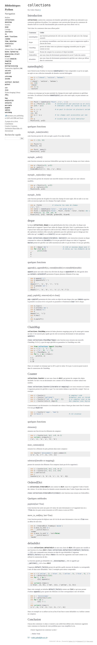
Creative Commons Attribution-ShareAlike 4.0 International (13, 128)
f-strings (7, 29)
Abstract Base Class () (13, 49)
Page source (90, 641)
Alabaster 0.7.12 (81, 641)
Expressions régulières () (13, 68)
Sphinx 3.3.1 (72, 641)
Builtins (7, 17)
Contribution (9, 124)
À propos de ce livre (11, 121)
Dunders (7, 25)
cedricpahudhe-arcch (39, 638)
